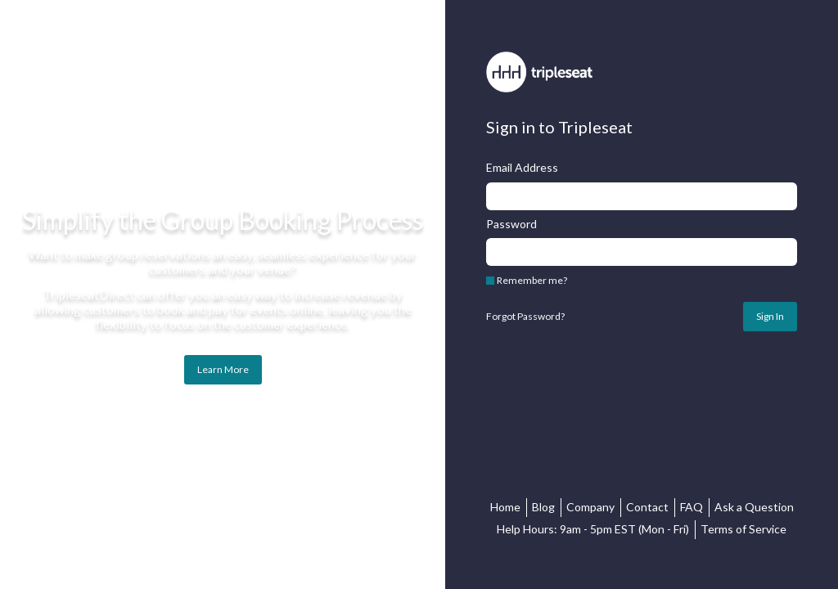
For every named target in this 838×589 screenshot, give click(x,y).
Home (505, 507)
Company (590, 507)
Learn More (223, 369)
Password (511, 224)
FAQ (691, 507)
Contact (647, 507)
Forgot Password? (525, 316)
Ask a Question (754, 507)
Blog (543, 507)
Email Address (522, 167)
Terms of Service (743, 529)
